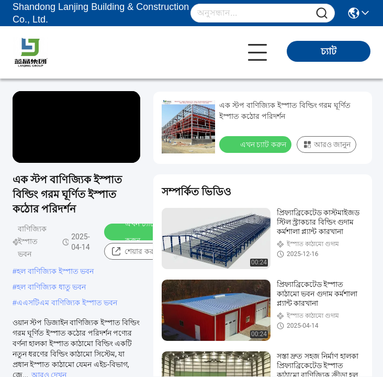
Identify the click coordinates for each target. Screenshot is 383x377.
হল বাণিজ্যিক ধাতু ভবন (51, 287)
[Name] (322, 13)
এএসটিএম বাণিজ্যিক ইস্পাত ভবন (67, 302)
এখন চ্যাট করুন (132, 232)
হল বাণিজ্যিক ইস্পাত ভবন (55, 271)
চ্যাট (328, 51)
